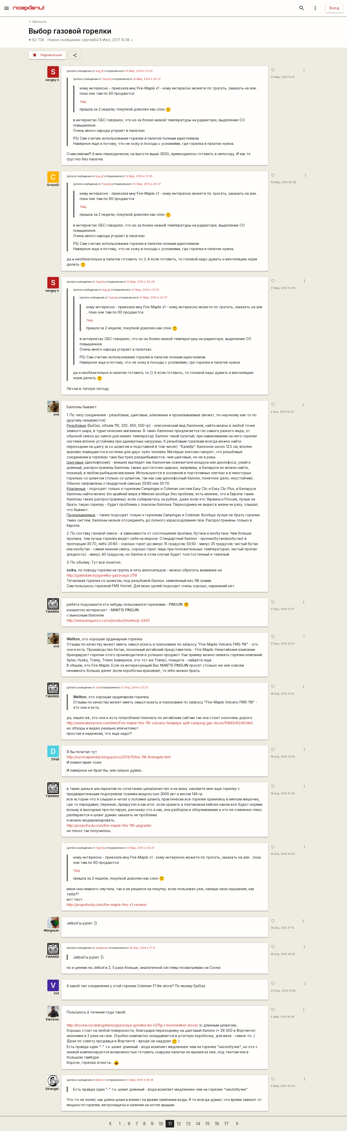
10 (161, 1123)
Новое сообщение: (64, 40)
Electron (52, 1019)
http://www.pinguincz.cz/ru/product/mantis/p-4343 (108, 620)
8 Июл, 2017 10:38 (116, 40)
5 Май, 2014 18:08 (282, 1016)
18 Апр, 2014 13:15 (282, 693)
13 (188, 1123)
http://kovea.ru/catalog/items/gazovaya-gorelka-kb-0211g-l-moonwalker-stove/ (132, 1025)
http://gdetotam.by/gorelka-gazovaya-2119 (102, 575)
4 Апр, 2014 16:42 (282, 412)
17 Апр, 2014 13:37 (282, 609)
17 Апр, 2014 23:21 (283, 643)
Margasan (51, 930)
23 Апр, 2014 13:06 (283, 990)
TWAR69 (52, 611)
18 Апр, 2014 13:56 (283, 756)
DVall (55, 759)
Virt (56, 993)
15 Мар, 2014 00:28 (283, 182)
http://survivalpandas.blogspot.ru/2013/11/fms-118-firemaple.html (119, 757)
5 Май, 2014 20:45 (283, 1086)
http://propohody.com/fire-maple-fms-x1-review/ (107, 904)
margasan (101, 948)
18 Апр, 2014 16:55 (283, 854)
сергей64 (90, 40)
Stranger (52, 1089)
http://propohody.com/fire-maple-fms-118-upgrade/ (109, 825)
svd (56, 414)
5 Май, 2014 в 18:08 (140, 1080)
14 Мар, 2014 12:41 (283, 77)
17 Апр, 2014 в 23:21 (135, 687)
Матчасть (38, 22)
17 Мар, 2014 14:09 (283, 288)
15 (207, 1123)
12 (179, 1123)
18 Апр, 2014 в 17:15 (142, 948)
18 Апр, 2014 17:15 (282, 928)
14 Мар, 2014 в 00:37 (147, 79)
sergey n (52, 80)
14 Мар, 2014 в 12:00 (139, 71)
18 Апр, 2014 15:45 (283, 793)
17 (226, 1123)
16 (217, 1123)
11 (170, 1123)
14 (198, 1123)
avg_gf (99, 71)
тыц (83, 101)
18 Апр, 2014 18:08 (283, 954)
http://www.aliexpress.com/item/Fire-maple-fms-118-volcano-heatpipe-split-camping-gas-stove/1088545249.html (160, 723)
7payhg (106, 79)
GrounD (53, 185)
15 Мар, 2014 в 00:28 (141, 281)
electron (100, 1080)
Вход (334, 8)
